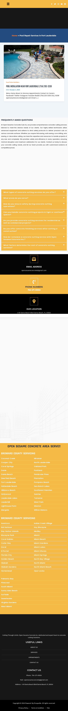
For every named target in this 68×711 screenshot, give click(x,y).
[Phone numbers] (34, 282)
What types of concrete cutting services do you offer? (29, 192)
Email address (34, 266)
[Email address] (34, 259)
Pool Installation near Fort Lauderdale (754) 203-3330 (29, 86)
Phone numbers (34, 287)
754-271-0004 (34, 289)
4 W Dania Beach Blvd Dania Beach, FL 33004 (34, 313)
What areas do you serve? (15, 198)
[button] (8, 4)
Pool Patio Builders (12, 82)
